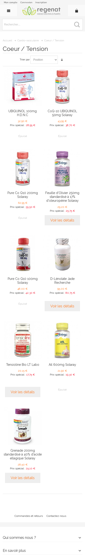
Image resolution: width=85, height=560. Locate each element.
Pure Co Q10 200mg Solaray (22, 195)
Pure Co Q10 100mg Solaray (23, 280)
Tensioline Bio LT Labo (22, 364)
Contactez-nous (56, 516)
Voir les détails (62, 220)
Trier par (25, 59)
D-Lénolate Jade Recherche (62, 280)
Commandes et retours (29, 516)
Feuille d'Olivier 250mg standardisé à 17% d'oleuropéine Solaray (62, 196)
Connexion (26, 2)
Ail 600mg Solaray (62, 364)
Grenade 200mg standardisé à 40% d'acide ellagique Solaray (23, 454)
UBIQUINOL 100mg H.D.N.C (22, 113)
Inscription (41, 2)
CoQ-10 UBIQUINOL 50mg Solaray (62, 113)
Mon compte (10, 2)
